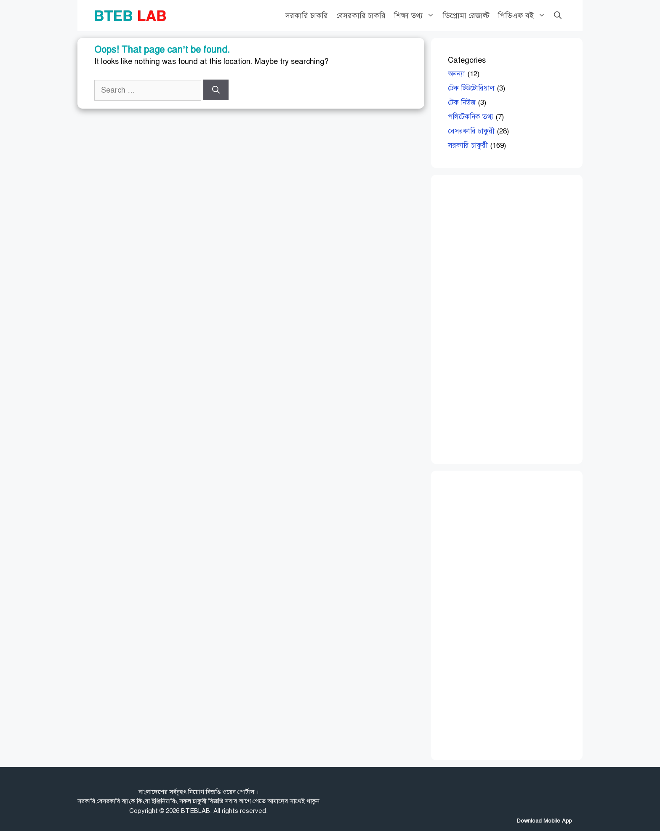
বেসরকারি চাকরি (361, 15)
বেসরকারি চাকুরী (471, 131)
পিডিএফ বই (524, 15)
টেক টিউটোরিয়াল (471, 88)
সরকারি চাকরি (306, 15)
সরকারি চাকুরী (468, 145)
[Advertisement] (511, 318)
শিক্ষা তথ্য (416, 15)
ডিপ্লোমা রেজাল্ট (466, 15)
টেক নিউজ (462, 102)
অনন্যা (456, 73)
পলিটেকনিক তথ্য (470, 116)
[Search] (216, 90)
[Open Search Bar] (558, 15)
